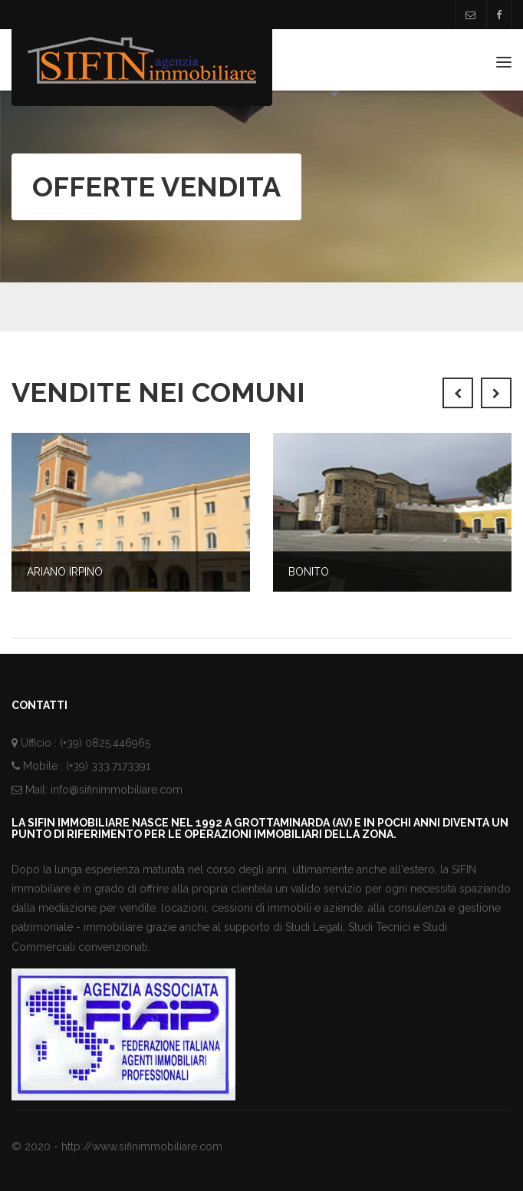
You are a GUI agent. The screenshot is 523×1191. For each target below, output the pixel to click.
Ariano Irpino (65, 572)
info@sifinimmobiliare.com (117, 790)
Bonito (308, 572)
